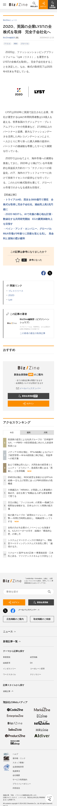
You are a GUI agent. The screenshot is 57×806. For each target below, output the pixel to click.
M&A (15, 43)
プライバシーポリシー (22, 784)
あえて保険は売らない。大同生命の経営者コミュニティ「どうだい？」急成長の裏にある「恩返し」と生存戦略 (30, 467)
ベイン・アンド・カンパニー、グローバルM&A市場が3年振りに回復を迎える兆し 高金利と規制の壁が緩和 (28, 233)
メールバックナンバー (28, 388)
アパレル (7, 43)
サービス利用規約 (20, 780)
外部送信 (16, 788)
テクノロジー (35, 674)
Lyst (10, 299)
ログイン (28, 403)
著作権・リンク (19, 758)
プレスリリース (15, 291)
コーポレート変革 (37, 669)
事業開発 (6, 657)
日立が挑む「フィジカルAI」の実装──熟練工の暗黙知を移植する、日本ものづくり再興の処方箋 (30, 505)
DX (31, 663)
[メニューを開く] (4, 4)
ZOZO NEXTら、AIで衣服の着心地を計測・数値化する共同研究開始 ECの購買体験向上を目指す (28, 219)
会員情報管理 (18, 767)
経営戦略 (33, 657)
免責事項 (16, 771)
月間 (45, 433)
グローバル (25, 43)
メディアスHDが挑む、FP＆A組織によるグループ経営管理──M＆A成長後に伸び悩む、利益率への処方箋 (30, 455)
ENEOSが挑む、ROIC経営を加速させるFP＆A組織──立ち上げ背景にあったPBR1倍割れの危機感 (30, 480)
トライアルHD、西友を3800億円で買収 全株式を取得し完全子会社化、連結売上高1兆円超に (28, 204)
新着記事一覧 (12, 641)
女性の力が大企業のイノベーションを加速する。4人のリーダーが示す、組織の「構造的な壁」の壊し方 (30, 530)
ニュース (9, 631)
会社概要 (16, 775)
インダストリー (9, 669)
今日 (12, 433)
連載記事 (8, 691)
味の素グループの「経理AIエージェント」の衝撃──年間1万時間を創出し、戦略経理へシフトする (30, 518)
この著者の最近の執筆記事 (32, 333)
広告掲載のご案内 (15, 619)
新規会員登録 (28, 396)
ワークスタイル (9, 674)
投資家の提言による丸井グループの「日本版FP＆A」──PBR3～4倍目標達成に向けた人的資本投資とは (30, 442)
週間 (28, 433)
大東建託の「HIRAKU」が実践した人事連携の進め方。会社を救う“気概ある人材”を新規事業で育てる (30, 493)
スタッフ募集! (18, 763)
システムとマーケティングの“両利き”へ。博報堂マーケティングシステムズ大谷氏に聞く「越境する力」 (30, 543)
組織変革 (6, 663)
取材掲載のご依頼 (41, 619)
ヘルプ (15, 754)
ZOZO (11, 295)
